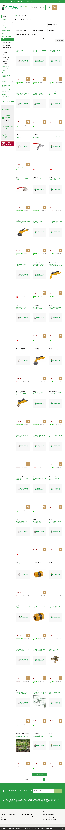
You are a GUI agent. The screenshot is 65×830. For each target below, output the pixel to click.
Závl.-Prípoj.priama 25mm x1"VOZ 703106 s (55, 179)
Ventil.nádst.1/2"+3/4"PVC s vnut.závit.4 (22, 436)
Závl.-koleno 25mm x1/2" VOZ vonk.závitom (22, 693)
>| (62, 779)
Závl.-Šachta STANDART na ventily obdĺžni (22, 564)
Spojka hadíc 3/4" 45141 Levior (39, 607)
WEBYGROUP (58, 827)
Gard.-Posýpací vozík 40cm (54, 93)
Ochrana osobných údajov (49, 819)
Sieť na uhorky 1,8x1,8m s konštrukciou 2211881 (22, 735)
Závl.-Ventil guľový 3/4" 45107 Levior (22, 179)
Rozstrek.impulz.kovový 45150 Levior (55, 650)
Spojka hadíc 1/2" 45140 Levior (39, 564)
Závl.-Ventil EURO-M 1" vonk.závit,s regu (22, 521)
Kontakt (61, 1)
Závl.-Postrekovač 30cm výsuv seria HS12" (55, 350)
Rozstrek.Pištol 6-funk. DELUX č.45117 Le (38, 350)
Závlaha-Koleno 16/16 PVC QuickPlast (54, 51)
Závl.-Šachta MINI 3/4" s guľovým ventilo (55, 607)
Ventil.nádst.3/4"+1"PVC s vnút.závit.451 (22, 479)
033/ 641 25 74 (28, 1)
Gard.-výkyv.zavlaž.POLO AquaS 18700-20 (55, 393)
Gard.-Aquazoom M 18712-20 (54, 479)
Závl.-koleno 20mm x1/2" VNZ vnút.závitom (39, 650)
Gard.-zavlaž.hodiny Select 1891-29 (23, 350)
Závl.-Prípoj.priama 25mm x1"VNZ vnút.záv (22, 650)
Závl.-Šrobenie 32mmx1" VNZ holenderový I (55, 307)
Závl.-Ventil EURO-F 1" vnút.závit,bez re (38, 521)
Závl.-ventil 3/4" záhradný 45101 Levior (39, 136)
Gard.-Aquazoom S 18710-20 (55, 436)
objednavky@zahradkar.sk (16, 1)
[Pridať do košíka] (28, 79)
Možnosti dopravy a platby (50, 817)
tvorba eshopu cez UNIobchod (36, 827)
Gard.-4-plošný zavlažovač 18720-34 (23, 607)
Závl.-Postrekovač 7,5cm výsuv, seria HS (39, 436)
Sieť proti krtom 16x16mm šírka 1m (39, 51)
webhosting (46, 827)
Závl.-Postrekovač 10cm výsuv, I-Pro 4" (39, 393)
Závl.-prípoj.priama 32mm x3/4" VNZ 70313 (55, 222)
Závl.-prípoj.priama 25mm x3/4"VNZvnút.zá (22, 93)
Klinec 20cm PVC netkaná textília (39, 179)
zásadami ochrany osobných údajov (50, 799)
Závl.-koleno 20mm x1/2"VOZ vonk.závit (38, 93)
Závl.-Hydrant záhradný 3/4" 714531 (55, 521)
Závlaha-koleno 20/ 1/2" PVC (22, 51)
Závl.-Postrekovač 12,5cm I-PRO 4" (39, 479)
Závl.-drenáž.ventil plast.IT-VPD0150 (21, 307)
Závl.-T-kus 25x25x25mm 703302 (55, 735)
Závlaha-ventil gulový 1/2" (55, 136)
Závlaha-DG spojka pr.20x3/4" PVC (37, 222)
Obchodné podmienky (48, 814)
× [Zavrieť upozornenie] (62, 828)
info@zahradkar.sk (30, 816)
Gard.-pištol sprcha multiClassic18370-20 (38, 735)
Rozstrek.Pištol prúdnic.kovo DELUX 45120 (21, 394)
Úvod (5, 1)
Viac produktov (39, 774)
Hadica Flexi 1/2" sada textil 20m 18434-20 (38, 265)
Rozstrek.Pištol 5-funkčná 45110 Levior (23, 222)
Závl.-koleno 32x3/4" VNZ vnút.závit (22, 136)
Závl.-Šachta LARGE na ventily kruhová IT (54, 564)
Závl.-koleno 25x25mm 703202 (54, 693)
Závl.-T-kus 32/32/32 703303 (21, 265)
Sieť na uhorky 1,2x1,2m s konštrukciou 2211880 (39, 693)
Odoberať (57, 790)
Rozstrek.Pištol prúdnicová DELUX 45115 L (55, 265)
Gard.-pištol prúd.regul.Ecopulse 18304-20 (38, 308)
